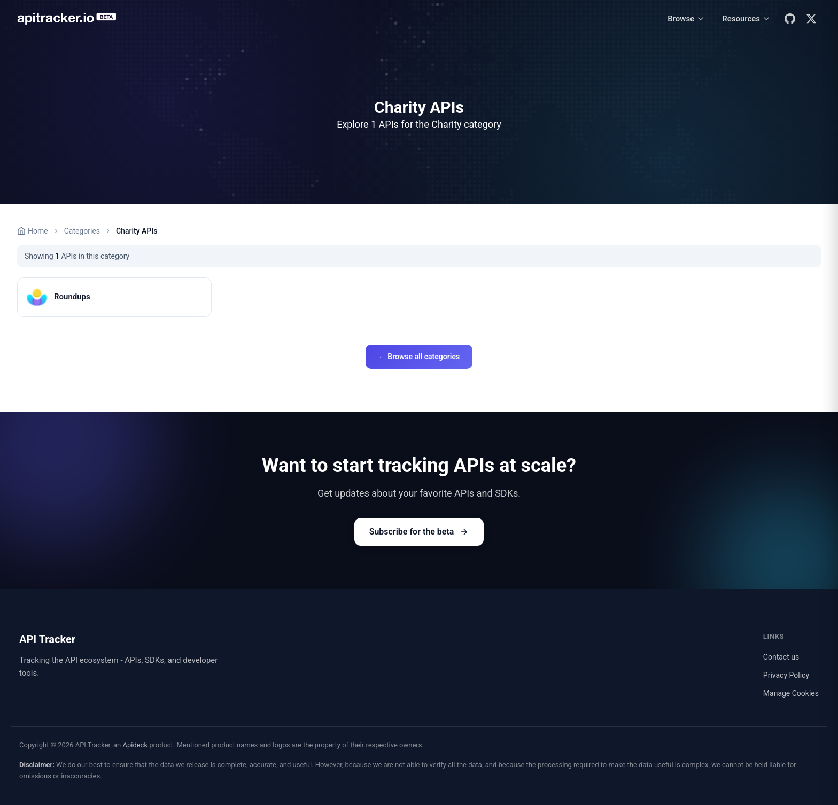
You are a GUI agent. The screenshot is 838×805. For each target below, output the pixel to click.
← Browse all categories (419, 356)
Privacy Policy (786, 675)
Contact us (781, 657)
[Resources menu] (746, 19)
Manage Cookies (791, 693)
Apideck (135, 745)
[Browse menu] (686, 19)
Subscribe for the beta (419, 532)
